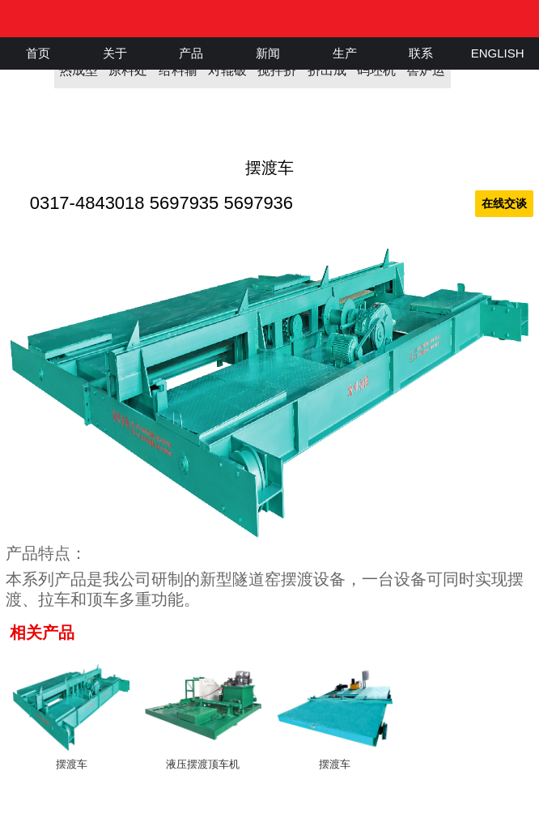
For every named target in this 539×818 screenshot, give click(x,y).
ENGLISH (497, 53)
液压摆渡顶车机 (203, 764)
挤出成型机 (327, 75)
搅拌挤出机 (276, 75)
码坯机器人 (376, 75)
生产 (345, 53)
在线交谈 (504, 203)
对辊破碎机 (227, 75)
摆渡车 (71, 764)
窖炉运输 (425, 75)
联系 (421, 53)
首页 (38, 53)
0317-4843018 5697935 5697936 (161, 203)
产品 (191, 53)
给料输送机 (178, 75)
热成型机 (78, 75)
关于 (115, 53)
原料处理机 (127, 75)
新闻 (268, 53)
